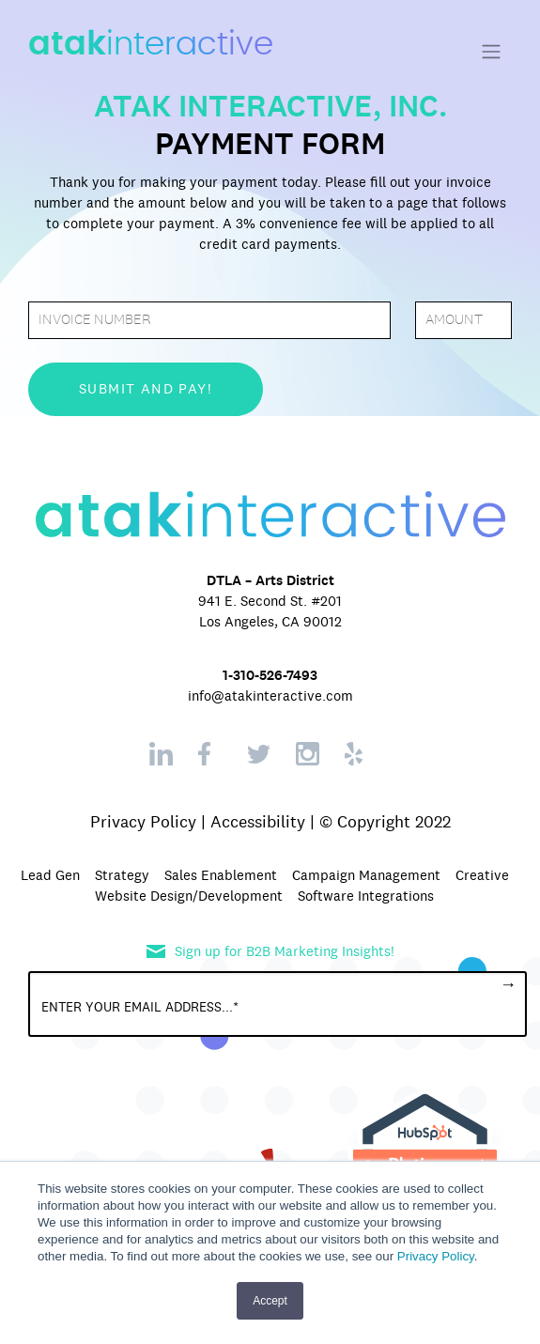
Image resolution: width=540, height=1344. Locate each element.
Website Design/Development (189, 896)
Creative (482, 875)
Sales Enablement (220, 875)
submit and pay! (145, 388)
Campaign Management (366, 875)
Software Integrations (366, 896)
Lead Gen (50, 875)
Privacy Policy (435, 1256)
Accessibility (257, 821)
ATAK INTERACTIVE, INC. (270, 106)
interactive (150, 44)
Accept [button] (270, 1300)
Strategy (122, 875)
